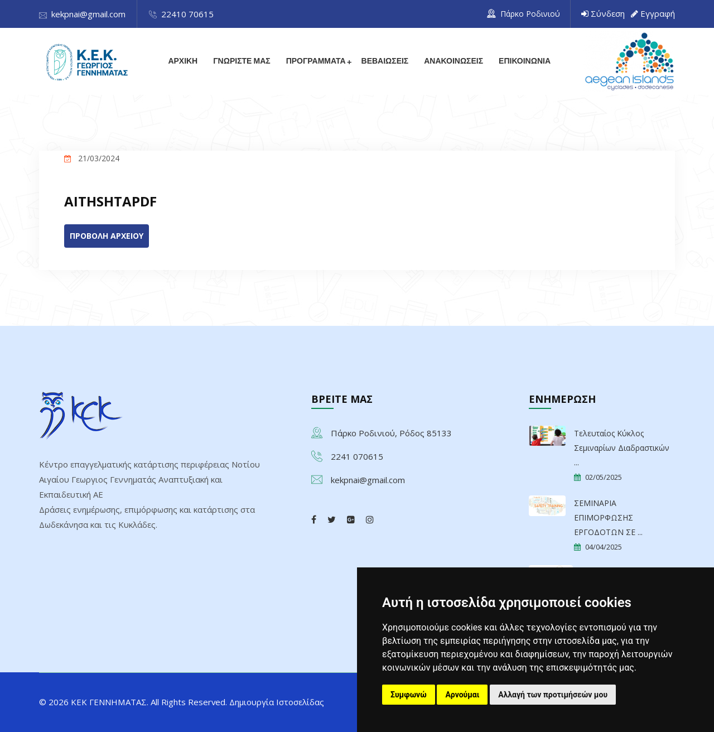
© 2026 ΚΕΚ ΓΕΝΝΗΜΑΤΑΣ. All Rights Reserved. (134, 701)
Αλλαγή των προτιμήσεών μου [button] (552, 694)
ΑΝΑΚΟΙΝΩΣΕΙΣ (453, 61)
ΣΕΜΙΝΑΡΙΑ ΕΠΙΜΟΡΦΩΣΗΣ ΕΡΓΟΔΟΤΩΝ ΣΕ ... (608, 517)
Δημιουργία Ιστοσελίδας (276, 701)
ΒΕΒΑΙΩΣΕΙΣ (384, 61)
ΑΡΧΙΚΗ (182, 61)
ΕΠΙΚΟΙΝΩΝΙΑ (525, 61)
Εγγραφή (657, 13)
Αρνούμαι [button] (462, 694)
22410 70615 (187, 14)
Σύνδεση (608, 13)
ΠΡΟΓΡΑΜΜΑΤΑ (315, 61)
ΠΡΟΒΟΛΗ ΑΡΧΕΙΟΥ (106, 235)
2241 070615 (357, 456)
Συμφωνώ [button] (408, 694)
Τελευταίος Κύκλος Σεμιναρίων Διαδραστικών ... (621, 448)
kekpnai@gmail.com (88, 14)
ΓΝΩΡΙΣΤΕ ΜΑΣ (242, 61)
